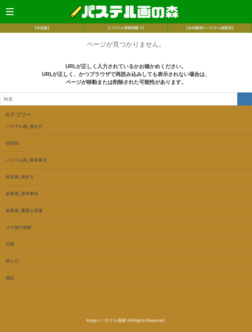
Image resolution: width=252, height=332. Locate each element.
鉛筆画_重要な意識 (24, 210)
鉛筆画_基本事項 (22, 193)
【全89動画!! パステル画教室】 (209, 28)
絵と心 (12, 261)
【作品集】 (42, 28)
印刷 (10, 244)
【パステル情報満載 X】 (125, 28)
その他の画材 (19, 227)
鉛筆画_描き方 (20, 177)
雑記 (10, 278)
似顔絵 (12, 143)
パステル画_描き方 (24, 126)
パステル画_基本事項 (26, 160)
